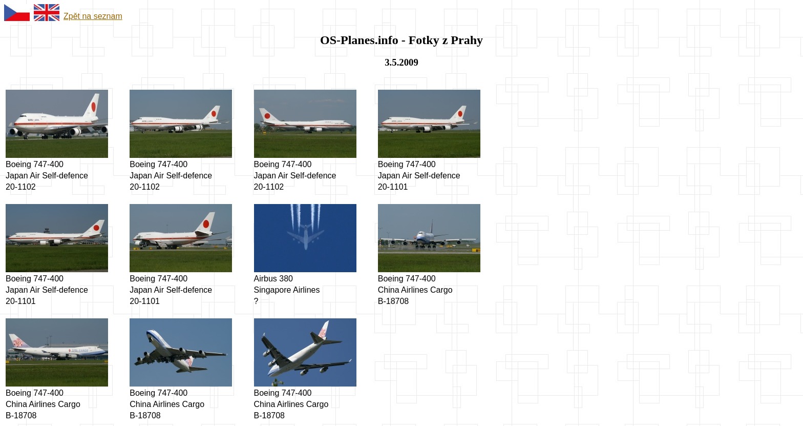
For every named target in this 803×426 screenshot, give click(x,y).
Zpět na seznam (93, 16)
